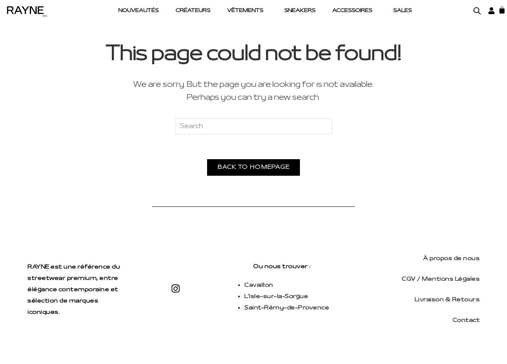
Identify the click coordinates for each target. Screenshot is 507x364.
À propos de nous (451, 258)
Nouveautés (138, 11)
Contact (466, 320)
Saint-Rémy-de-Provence (286, 308)
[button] (247, 11)
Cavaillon (258, 285)
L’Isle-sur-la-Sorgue (276, 296)
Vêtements (245, 11)
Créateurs (193, 11)
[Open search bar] (477, 11)
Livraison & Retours (447, 300)
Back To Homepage (254, 167)
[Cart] (502, 10)
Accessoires (352, 11)
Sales (402, 11)
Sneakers (299, 11)
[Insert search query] (253, 126)
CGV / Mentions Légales (441, 279)
